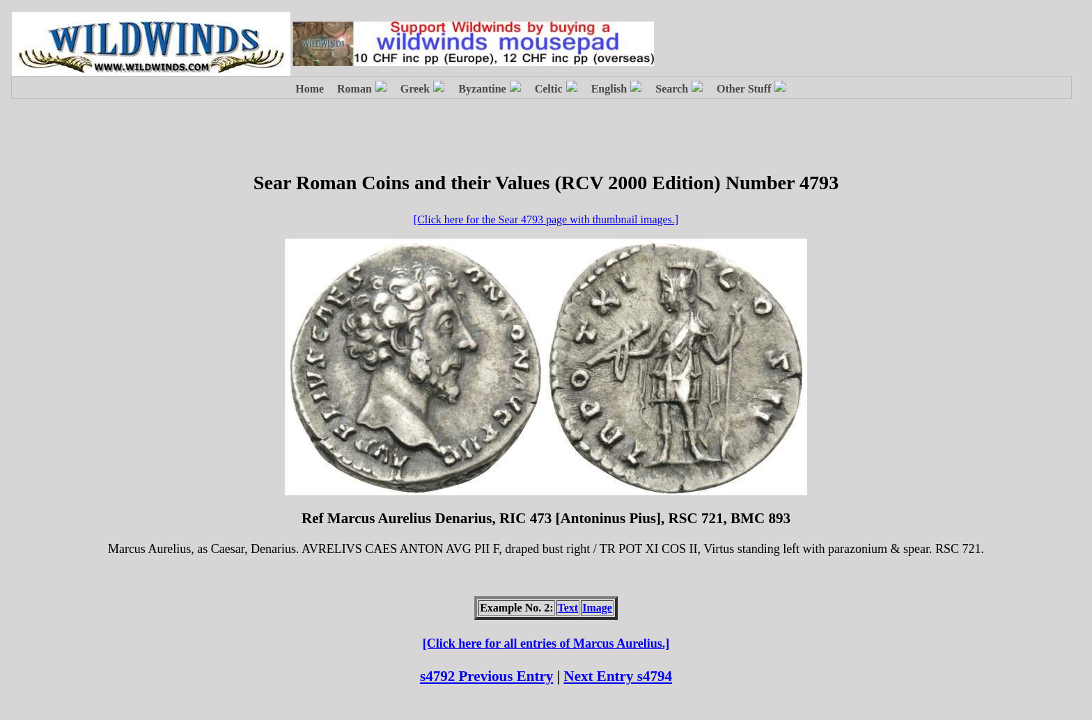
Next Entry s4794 (618, 676)
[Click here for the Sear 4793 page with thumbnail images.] (546, 219)
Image (597, 608)
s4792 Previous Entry (486, 676)
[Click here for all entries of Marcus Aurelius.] (546, 643)
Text (568, 608)
